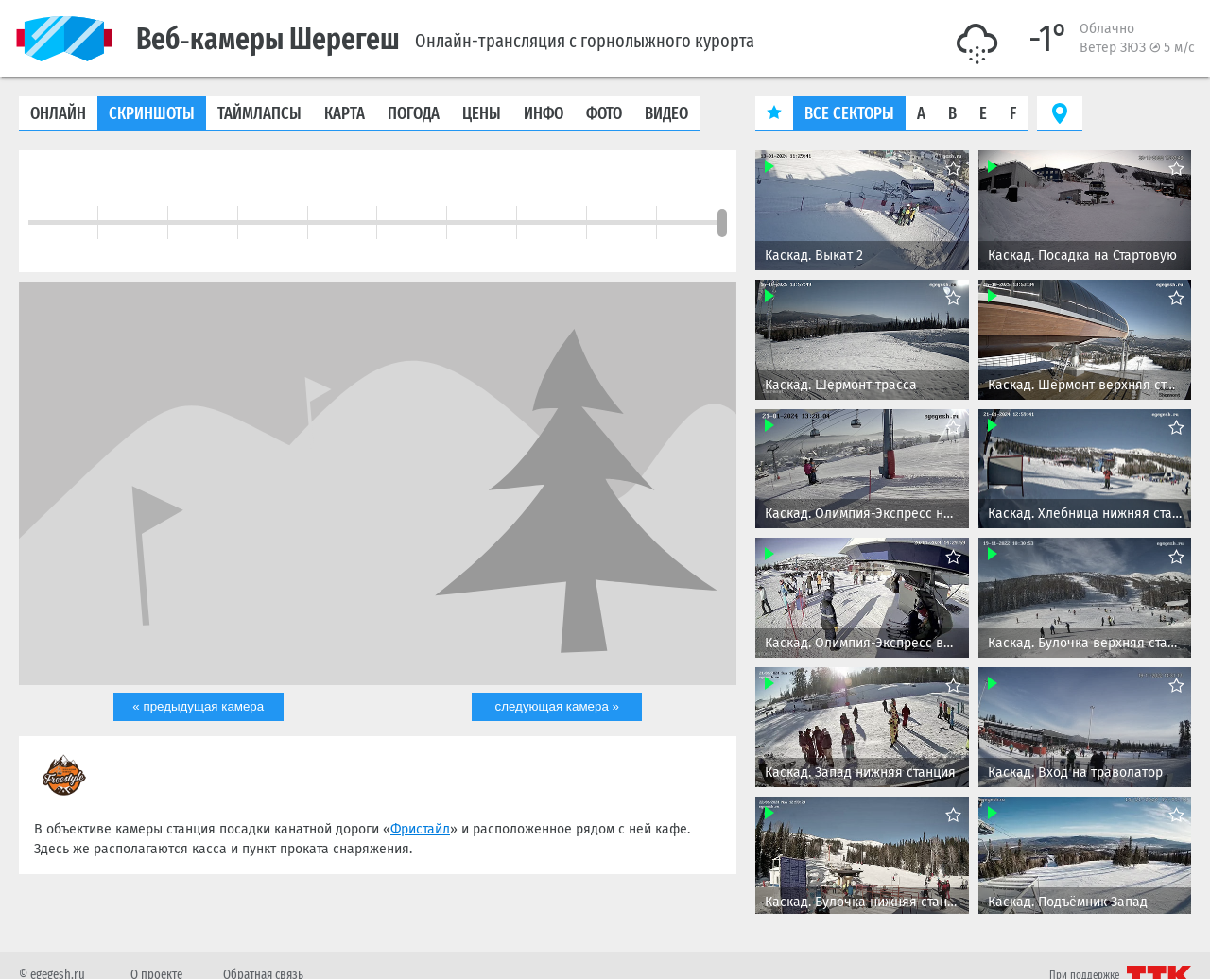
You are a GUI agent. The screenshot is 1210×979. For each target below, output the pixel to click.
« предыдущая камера (198, 707)
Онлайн (58, 113)
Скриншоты (152, 113)
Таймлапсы (259, 113)
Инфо (543, 113)
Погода (414, 113)
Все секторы (849, 113)
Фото (604, 113)
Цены (481, 113)
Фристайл (420, 830)
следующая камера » (557, 707)
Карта (344, 113)
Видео (666, 113)
